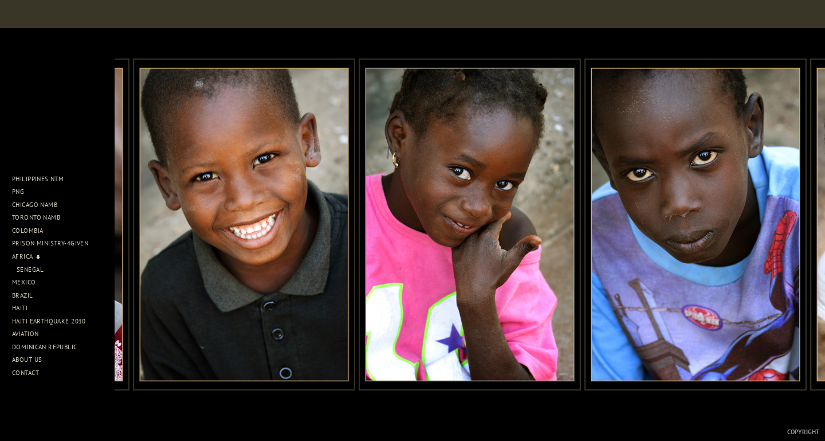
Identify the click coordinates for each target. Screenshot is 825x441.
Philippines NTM (42, 179)
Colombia (27, 231)
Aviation (29, 334)
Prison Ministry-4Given (50, 243)
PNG (18, 192)
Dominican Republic (48, 347)
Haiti (24, 308)
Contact (25, 373)
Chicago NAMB (34, 205)
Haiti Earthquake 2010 (49, 321)
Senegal (30, 270)
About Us (31, 360)
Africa (26, 256)
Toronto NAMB (36, 217)
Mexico (28, 282)
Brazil (26, 295)
